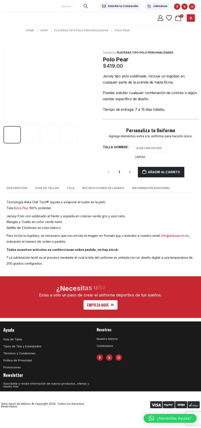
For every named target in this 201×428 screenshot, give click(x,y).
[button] (100, 305)
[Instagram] (192, 7)
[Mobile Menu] (191, 18)
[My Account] (160, 18)
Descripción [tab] (17, 188)
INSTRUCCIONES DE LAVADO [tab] (103, 188)
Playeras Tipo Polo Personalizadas (145, 52)
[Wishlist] (168, 18)
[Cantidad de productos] (119, 172)
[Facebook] (177, 7)
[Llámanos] (157, 6)
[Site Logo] (14, 18)
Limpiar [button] (140, 157)
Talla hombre (115, 147)
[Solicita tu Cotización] (120, 6)
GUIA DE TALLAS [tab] (47, 188)
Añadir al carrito (164, 172)
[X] (184, 7)
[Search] (85, 6)
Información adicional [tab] (151, 188)
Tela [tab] (70, 188)
